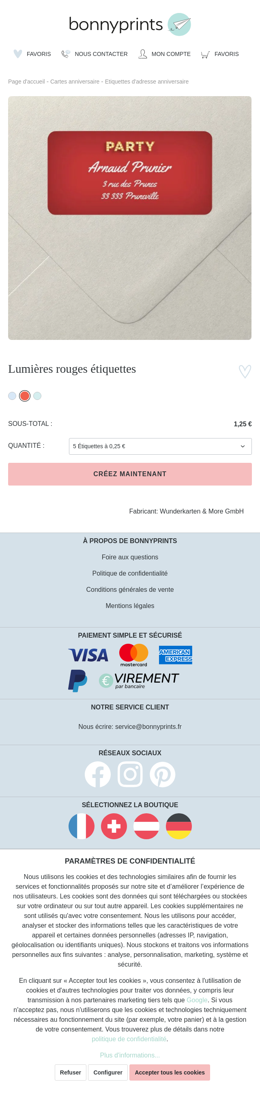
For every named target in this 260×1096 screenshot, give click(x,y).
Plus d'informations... (130, 1055)
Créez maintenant (129, 474)
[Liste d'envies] (32, 54)
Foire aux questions (130, 557)
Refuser (70, 1072)
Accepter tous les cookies (170, 1072)
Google (197, 1000)
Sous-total (29, 423)
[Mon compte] (164, 54)
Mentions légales (129, 605)
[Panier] (220, 54)
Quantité (25, 445)
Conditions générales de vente (130, 589)
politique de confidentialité (129, 1039)
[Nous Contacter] (94, 54)
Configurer (107, 1072)
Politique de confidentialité (130, 573)
